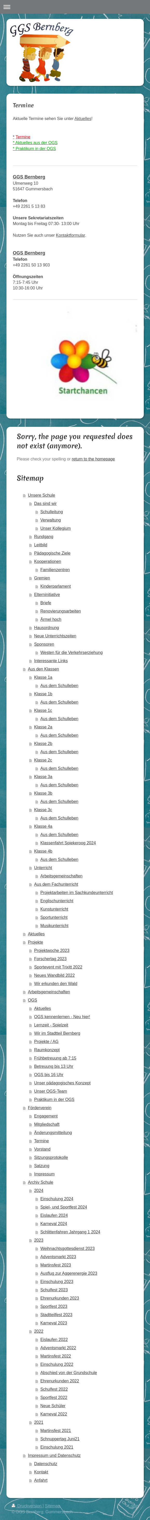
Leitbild (40, 545)
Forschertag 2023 (50, 959)
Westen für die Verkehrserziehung (71, 652)
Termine (41, 1141)
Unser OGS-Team (50, 1091)
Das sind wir (45, 503)
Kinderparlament (55, 586)
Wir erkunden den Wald (55, 983)
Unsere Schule (41, 495)
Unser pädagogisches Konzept (62, 1083)
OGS (32, 1000)
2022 (39, 1331)
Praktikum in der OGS (54, 1099)
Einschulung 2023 (56, 1281)
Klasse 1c (43, 710)
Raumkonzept (47, 1050)
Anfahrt (41, 1480)
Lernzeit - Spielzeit (51, 1025)
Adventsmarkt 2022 (58, 1348)
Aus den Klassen (43, 669)
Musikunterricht (54, 925)
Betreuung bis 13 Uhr (53, 1066)
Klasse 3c (43, 810)
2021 (39, 1422)
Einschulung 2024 (56, 1199)
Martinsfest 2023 (55, 1265)
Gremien (42, 578)
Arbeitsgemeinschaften (61, 876)
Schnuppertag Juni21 (60, 1439)
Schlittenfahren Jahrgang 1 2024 (70, 1232)
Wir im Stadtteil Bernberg (57, 1033)
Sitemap (52, 1506)
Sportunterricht (54, 917)
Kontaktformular (70, 235)
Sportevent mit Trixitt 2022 (58, 967)
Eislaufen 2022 (54, 1339)
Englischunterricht (56, 901)
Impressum (44, 1174)
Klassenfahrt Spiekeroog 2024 (68, 843)
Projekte (35, 942)
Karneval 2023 (53, 1323)
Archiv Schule (40, 1182)
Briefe (45, 603)
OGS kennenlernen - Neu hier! (62, 1017)
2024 (39, 1190)
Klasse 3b (43, 793)
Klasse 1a (43, 677)
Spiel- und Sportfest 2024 (63, 1207)
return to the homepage (93, 459)
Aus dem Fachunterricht (56, 884)
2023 (39, 1240)
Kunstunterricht (54, 909)
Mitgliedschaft (47, 1124)
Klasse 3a (43, 776)
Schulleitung (51, 512)
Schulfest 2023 (54, 1290)
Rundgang (43, 536)
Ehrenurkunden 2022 (59, 1381)
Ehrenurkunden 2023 (59, 1298)
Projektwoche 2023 (51, 950)
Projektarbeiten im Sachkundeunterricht (76, 892)
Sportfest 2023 (53, 1306)
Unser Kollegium (55, 528)
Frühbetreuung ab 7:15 (55, 1058)
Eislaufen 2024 (54, 1215)
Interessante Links (51, 661)
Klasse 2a (43, 727)
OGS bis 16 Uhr (48, 1074)
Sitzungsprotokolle (51, 1157)
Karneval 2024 (53, 1223)
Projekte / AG (46, 1041)
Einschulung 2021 (56, 1447)
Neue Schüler (53, 1406)
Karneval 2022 (53, 1414)
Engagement (46, 1116)
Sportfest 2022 (53, 1397)
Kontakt (41, 1472)
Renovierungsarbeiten (60, 611)
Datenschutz (45, 1464)
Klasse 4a (43, 826)
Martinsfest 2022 (55, 1356)
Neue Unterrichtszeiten (55, 636)
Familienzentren (55, 570)
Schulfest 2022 (54, 1389)
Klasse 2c (43, 760)
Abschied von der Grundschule (68, 1372)
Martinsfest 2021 (55, 1430)
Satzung (41, 1166)
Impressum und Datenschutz (54, 1455)
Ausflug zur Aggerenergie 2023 (68, 1273)
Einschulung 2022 (56, 1364)
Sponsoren (44, 644)
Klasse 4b (43, 851)
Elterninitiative (47, 594)
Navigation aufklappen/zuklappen (75, 6)
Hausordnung (46, 627)
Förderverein (40, 1108)
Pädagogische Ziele (52, 553)
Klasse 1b (43, 694)
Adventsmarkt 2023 (58, 1257)
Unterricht (43, 868)
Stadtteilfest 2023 (56, 1315)
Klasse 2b (43, 743)
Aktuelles (83, 118)
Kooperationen (47, 561)
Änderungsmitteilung (53, 1132)
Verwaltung (50, 520)
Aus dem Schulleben (59, 685)
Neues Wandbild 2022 (54, 975)
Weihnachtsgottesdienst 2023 (67, 1248)
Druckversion (27, 1506)
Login (133, 1506)
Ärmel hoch (50, 619)
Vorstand (42, 1149)
